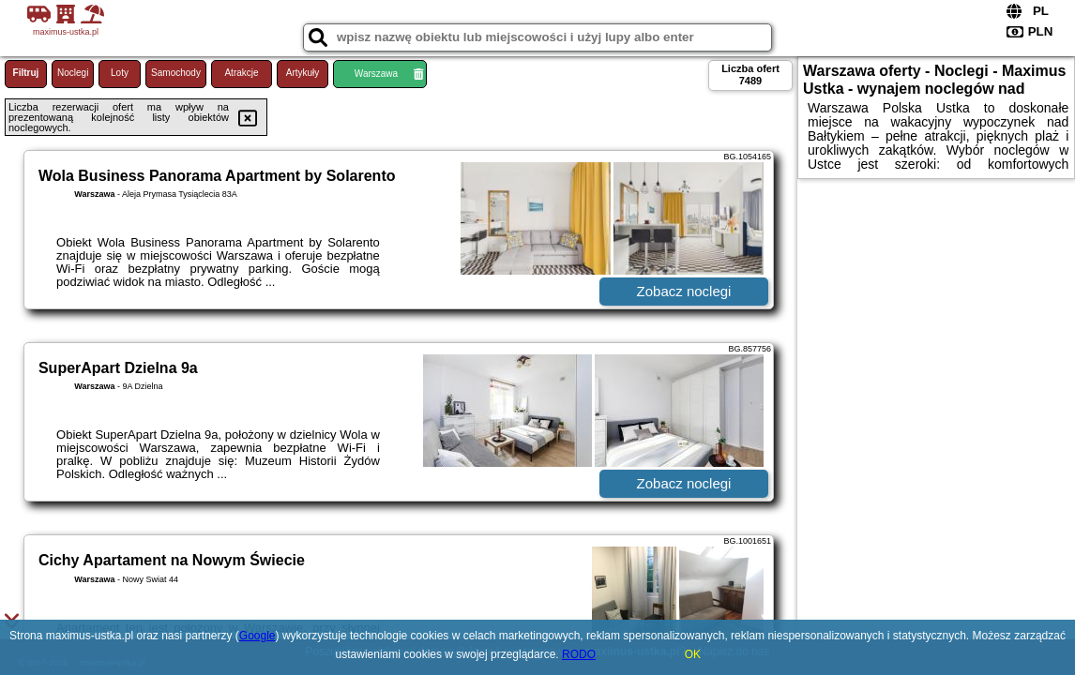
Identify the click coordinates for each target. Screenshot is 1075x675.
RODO (579, 654)
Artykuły (303, 73)
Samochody (176, 73)
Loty (120, 73)
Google (257, 635)
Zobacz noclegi (684, 291)
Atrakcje (241, 73)
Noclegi (72, 73)
